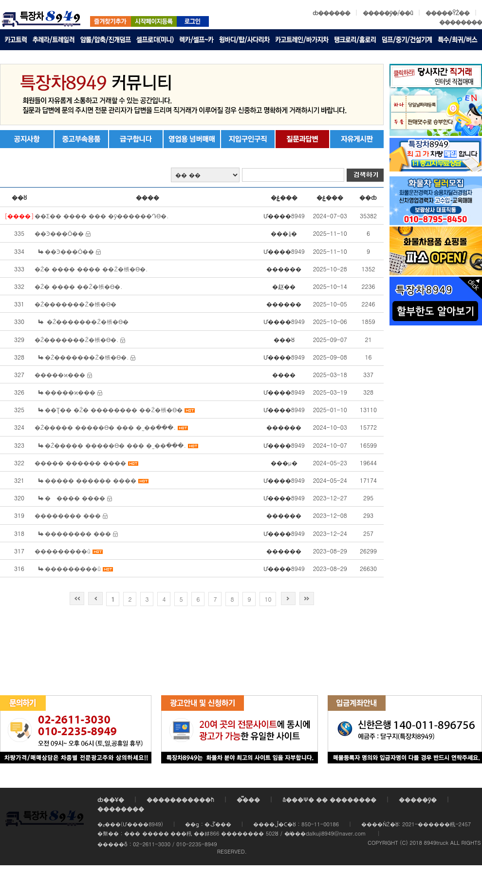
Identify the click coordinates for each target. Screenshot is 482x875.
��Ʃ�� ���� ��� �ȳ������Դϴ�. (102, 215)
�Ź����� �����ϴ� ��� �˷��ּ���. (105, 427)
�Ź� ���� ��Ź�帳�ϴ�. (79, 286)
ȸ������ (331, 12)
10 (267, 599)
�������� (460, 22)
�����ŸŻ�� (447, 12)
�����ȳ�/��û (388, 12)
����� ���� (75, 498)
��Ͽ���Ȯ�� (59, 233)
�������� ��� (68, 515)
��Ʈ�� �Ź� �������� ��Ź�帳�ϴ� (114, 409)
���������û (63, 551)
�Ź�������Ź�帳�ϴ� (75, 304)
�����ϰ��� (60, 374)
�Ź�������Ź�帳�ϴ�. (77, 339)
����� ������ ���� (80, 462)
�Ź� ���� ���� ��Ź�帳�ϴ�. (91, 269)
